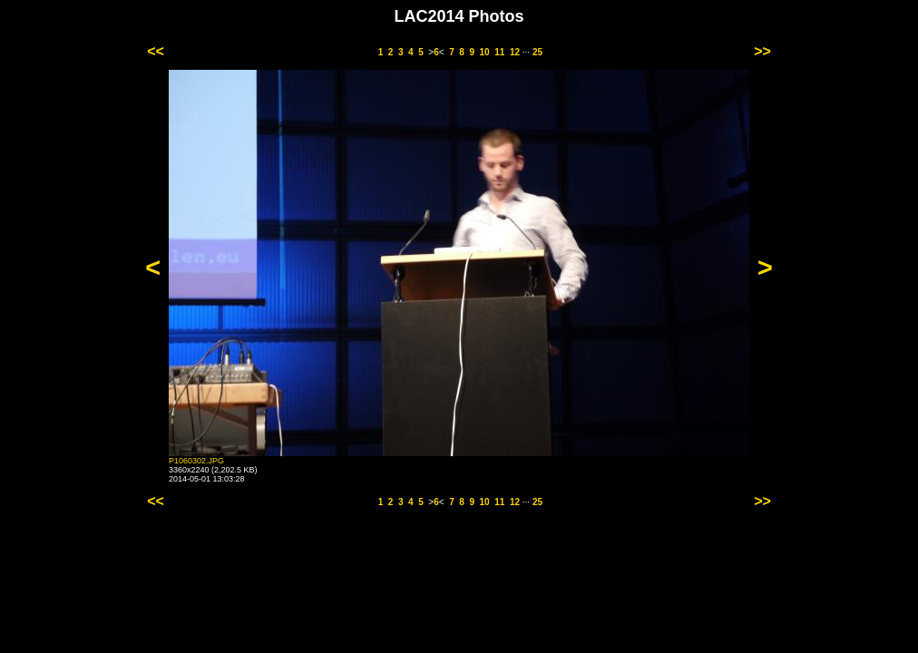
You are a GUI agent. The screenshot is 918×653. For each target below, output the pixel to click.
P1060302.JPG (196, 460)
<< (155, 51)
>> (762, 51)
